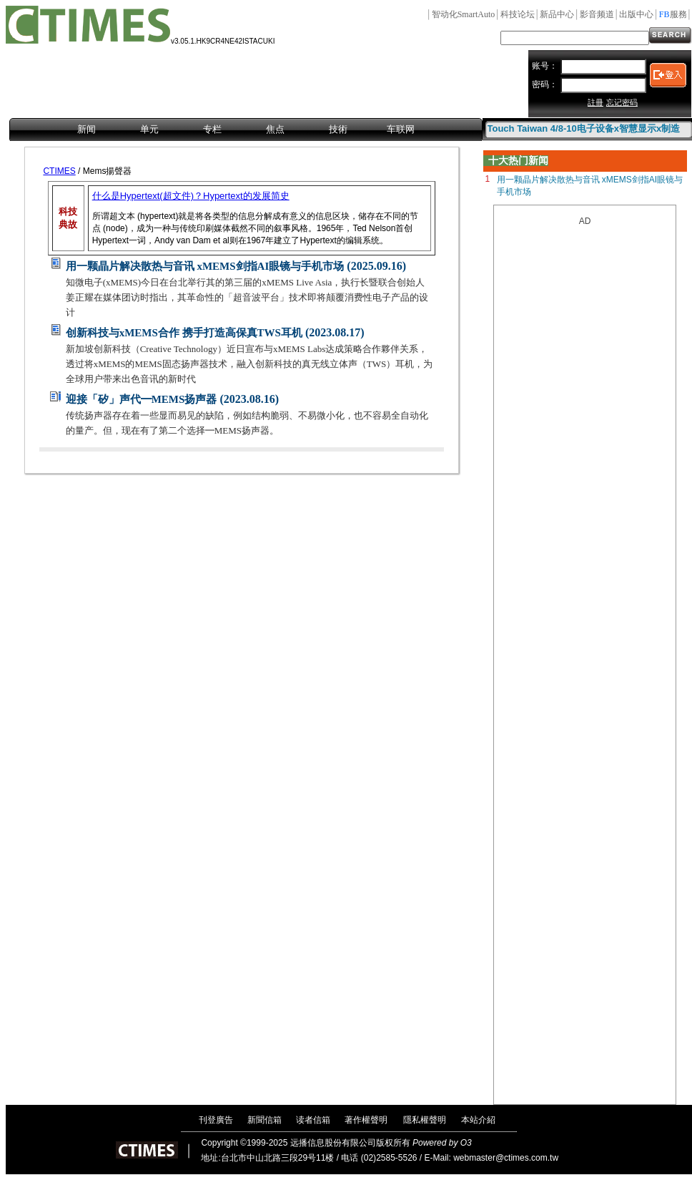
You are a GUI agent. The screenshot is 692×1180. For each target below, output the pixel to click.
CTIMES (59, 171)
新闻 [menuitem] (86, 129)
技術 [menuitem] (338, 129)
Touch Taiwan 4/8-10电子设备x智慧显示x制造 (584, 128)
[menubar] (246, 130)
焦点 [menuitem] (275, 129)
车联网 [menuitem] (401, 129)
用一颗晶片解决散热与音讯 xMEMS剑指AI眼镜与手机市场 (205, 266)
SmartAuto (463, 14)
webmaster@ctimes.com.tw (505, 1158)
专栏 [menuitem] (212, 129)
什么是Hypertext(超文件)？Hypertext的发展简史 (191, 195)
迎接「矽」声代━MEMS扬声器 (141, 399)
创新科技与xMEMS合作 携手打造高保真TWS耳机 (184, 332)
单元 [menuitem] (149, 129)
